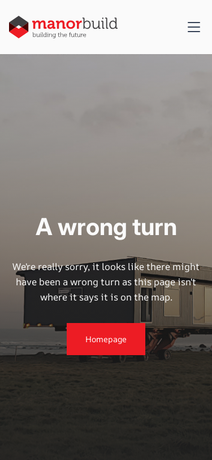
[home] (63, 27)
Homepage (106, 339)
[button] (191, 27)
